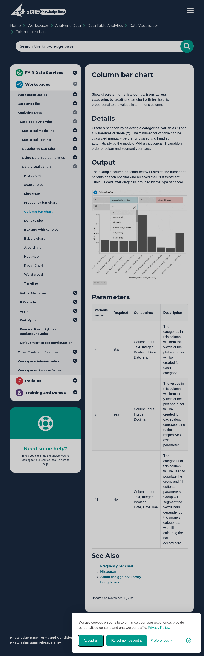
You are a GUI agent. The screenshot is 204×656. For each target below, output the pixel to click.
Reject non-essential (126, 640)
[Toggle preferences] (161, 640)
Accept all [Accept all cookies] (91, 640)
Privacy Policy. (159, 627)
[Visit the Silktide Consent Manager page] (188, 640)
